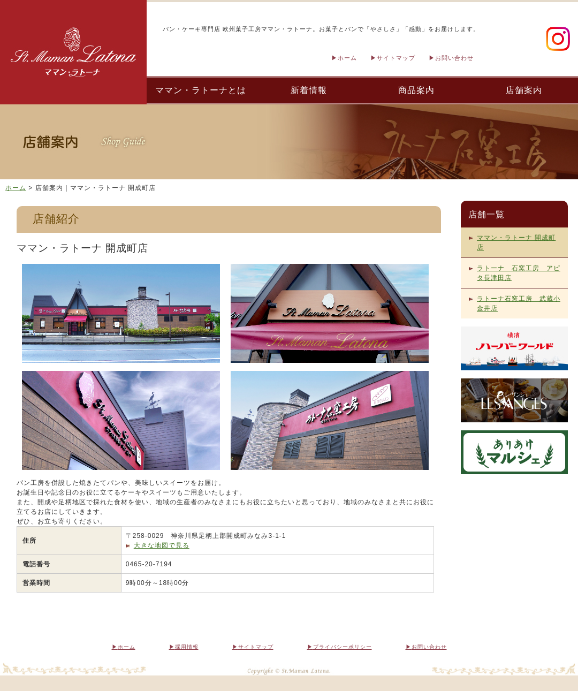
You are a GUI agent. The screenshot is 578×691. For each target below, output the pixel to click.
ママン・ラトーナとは (200, 90)
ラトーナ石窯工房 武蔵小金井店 (518, 303)
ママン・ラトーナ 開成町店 (516, 242)
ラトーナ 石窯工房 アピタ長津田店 (518, 273)
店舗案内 (524, 90)
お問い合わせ (454, 58)
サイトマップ (396, 58)
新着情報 (309, 90)
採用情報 (187, 647)
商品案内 (416, 90)
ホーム (347, 58)
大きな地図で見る (161, 545)
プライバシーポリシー (342, 647)
